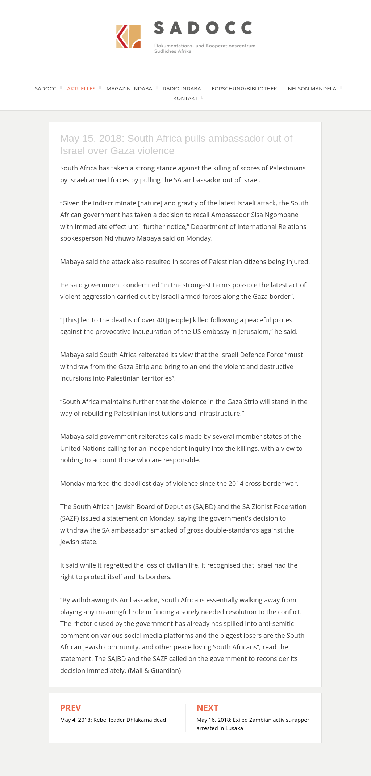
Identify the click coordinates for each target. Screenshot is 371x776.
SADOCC (45, 88)
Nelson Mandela (312, 88)
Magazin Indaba (129, 88)
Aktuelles (81, 88)
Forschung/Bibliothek (244, 88)
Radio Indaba (182, 88)
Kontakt (185, 98)
